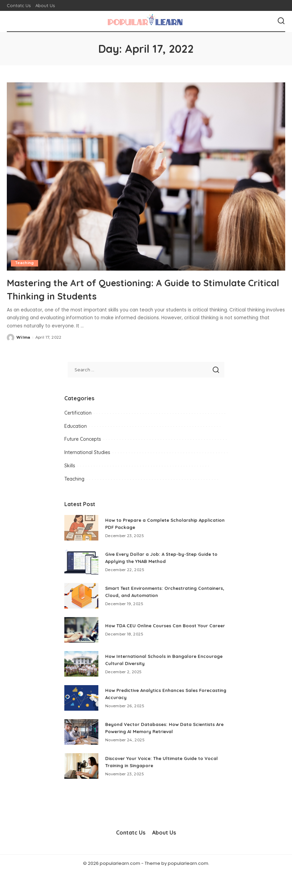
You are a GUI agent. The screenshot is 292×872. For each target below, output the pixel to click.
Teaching (24, 263)
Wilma (23, 337)
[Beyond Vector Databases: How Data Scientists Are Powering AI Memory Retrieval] (81, 731)
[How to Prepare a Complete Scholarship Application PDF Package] (81, 527)
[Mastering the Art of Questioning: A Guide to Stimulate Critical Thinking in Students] (146, 176)
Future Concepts (82, 439)
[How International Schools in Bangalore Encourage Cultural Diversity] (81, 663)
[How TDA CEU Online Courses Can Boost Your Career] (81, 629)
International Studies (87, 452)
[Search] (281, 21)
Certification (78, 412)
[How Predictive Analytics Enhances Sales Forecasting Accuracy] (81, 697)
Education (75, 426)
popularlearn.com (188, 863)
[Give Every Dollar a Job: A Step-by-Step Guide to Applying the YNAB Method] (81, 561)
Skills (69, 466)
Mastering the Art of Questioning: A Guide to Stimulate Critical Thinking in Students (122, 288)
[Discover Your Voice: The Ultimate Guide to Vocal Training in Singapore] (81, 765)
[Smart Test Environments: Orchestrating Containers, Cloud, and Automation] (81, 595)
